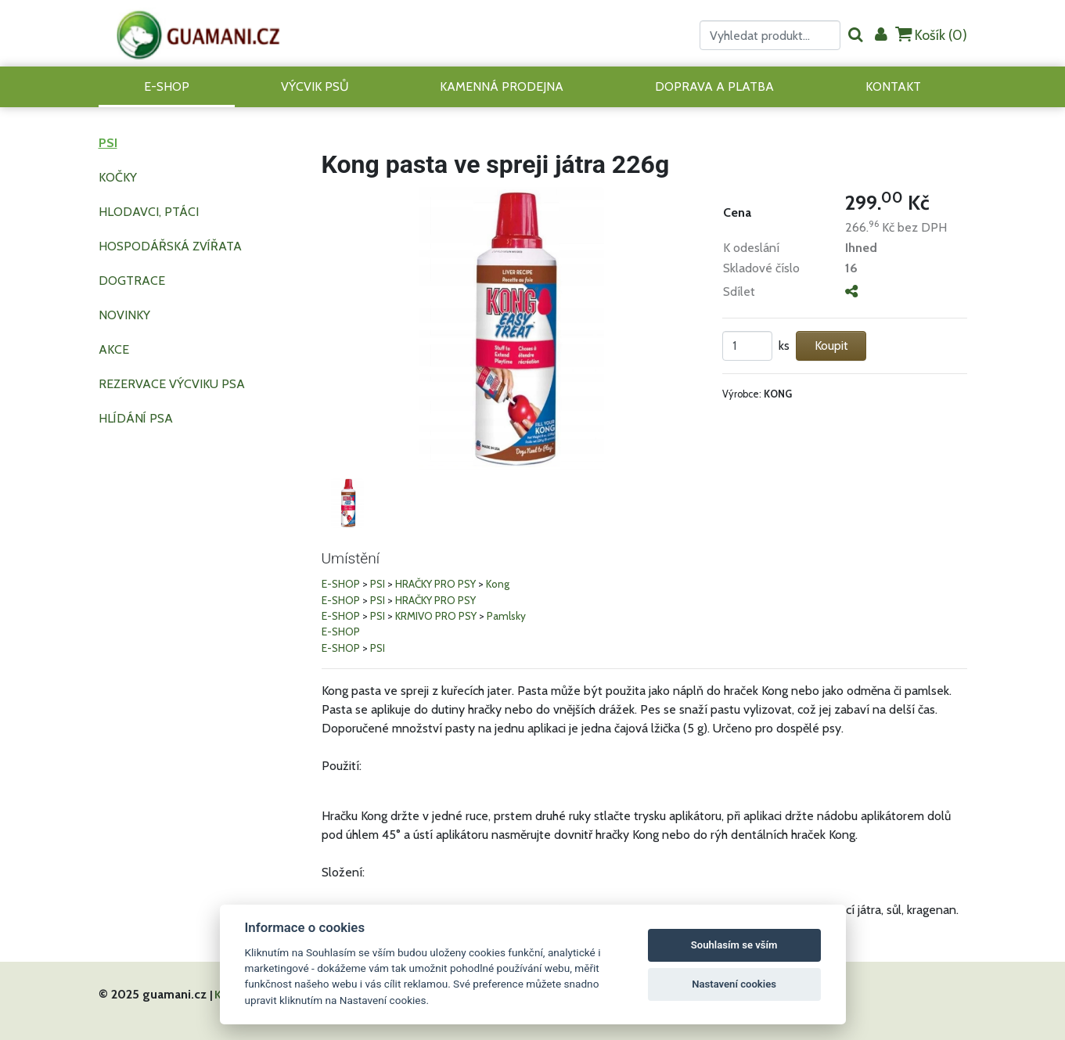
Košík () (931, 35)
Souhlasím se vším (734, 945)
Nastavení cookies (734, 984)
